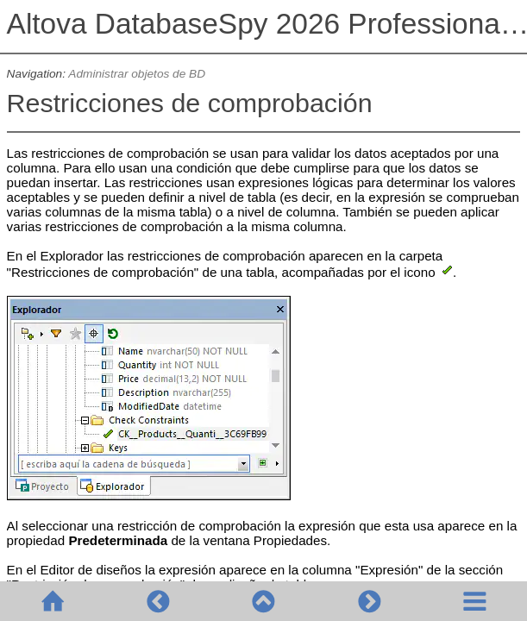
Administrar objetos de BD (136, 73)
